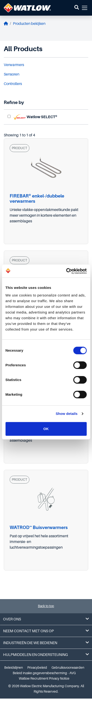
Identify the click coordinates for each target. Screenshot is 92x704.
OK (46, 429)
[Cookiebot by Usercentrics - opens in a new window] (66, 271)
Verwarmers (14, 65)
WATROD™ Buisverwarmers (39, 527)
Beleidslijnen (13, 667)
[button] (76, 8)
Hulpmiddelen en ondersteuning (46, 654)
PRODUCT (19, 148)
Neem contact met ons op (46, 631)
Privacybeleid (37, 667)
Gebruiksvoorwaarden (68, 667)
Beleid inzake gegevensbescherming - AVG (44, 673)
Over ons (46, 619)
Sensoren (11, 74)
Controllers (13, 84)
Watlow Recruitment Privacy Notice (44, 678)
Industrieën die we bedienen (46, 643)
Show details (67, 414)
